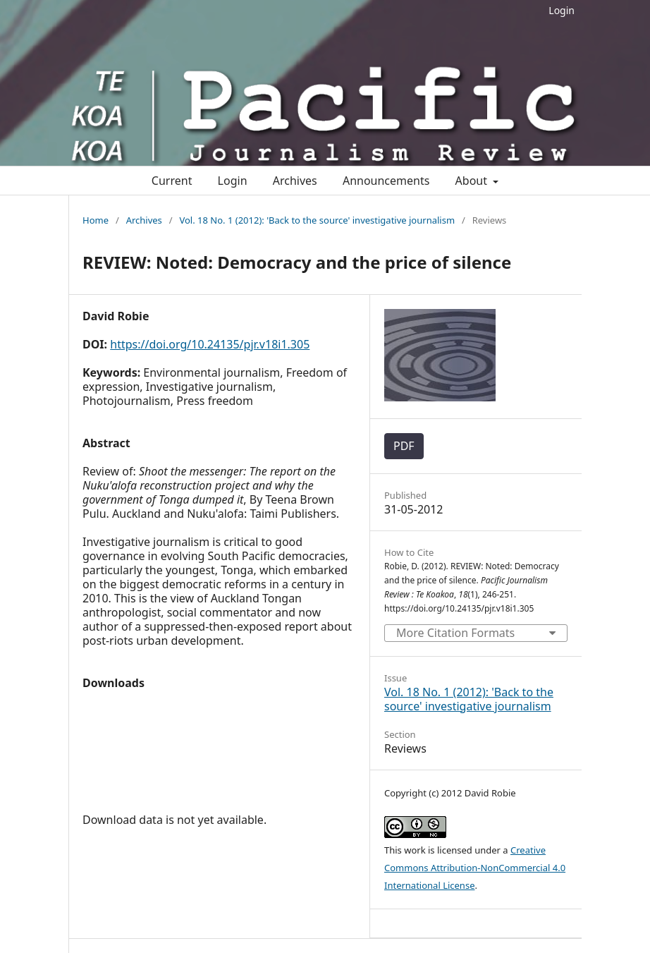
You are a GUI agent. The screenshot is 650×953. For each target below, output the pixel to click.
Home (95, 220)
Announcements (386, 180)
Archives (295, 180)
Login (561, 10)
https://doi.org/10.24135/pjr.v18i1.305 (209, 344)
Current (172, 180)
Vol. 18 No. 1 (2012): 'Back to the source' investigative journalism (317, 220)
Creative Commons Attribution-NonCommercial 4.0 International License (474, 868)
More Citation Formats (455, 633)
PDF (404, 446)
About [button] (473, 180)
